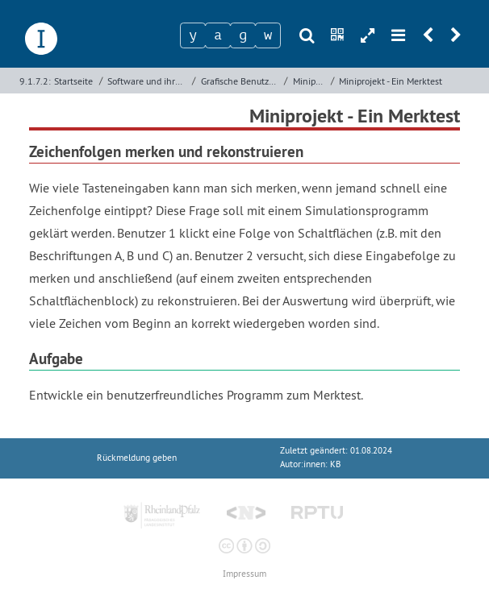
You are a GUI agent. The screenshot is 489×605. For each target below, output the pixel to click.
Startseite (73, 81)
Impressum (244, 574)
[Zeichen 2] (218, 35)
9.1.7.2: (35, 81)
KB (335, 464)
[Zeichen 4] (268, 35)
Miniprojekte (310, 81)
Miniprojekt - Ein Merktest (390, 81)
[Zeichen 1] (193, 35)
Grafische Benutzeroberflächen (241, 81)
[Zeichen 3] (243, 35)
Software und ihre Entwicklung (148, 81)
